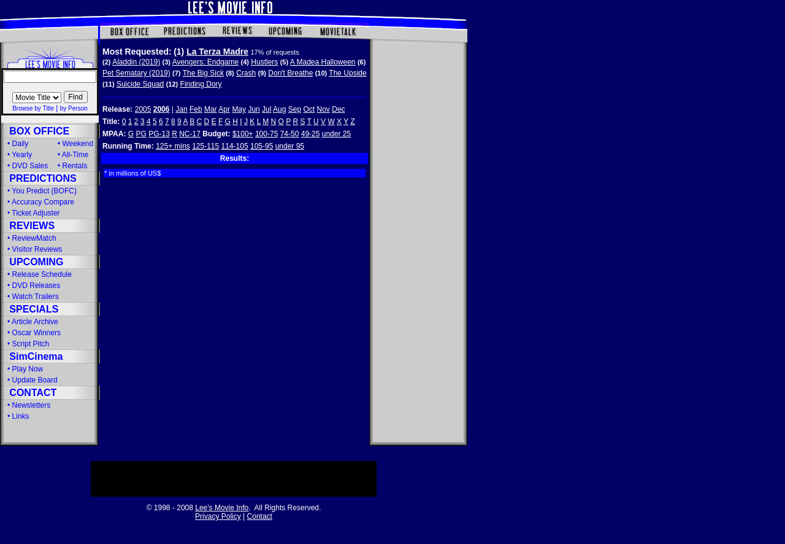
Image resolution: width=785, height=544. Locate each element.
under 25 (336, 134)
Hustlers (264, 62)
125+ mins (173, 146)
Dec (338, 109)
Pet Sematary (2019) (136, 73)
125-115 (205, 146)
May (239, 109)
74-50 (289, 134)
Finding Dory (201, 84)
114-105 (234, 146)
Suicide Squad (140, 84)
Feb (196, 109)
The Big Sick (203, 73)
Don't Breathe (290, 73)
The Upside (347, 73)
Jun (253, 109)
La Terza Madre (217, 51)
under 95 (289, 146)
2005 (143, 109)
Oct (309, 109)
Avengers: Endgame (205, 62)
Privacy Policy (218, 516)
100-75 (266, 134)
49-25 (310, 134)
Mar (210, 109)
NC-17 (190, 134)
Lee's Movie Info (221, 507)
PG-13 (159, 134)
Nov (323, 109)
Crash (246, 73)
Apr (224, 109)
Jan (181, 109)
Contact (259, 516)
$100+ (242, 134)
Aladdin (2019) (136, 62)
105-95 (261, 146)
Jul (266, 109)
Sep (294, 109)
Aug (279, 109)
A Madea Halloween (323, 62)
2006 (161, 109)
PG (141, 134)
